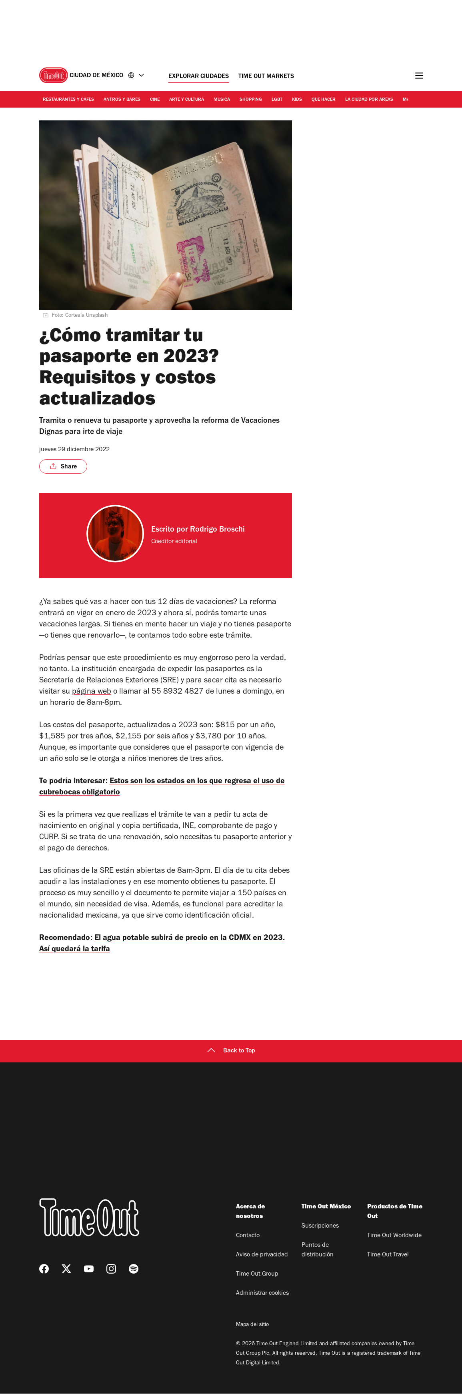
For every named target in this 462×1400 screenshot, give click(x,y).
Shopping (251, 100)
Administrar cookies (262, 1300)
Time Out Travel (388, 1261)
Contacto (248, 1242)
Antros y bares (122, 100)
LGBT (277, 100)
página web (91, 692)
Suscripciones (320, 1233)
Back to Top (231, 1058)
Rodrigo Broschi (217, 530)
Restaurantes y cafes (68, 100)
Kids (297, 100)
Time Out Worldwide (394, 1242)
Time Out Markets (266, 77)
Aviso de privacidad (262, 1261)
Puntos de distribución (318, 1257)
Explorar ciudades (198, 77)
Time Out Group (257, 1281)
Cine (155, 100)
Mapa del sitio (252, 1331)
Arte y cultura (186, 100)
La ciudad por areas (369, 100)
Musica (222, 100)
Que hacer (324, 100)
